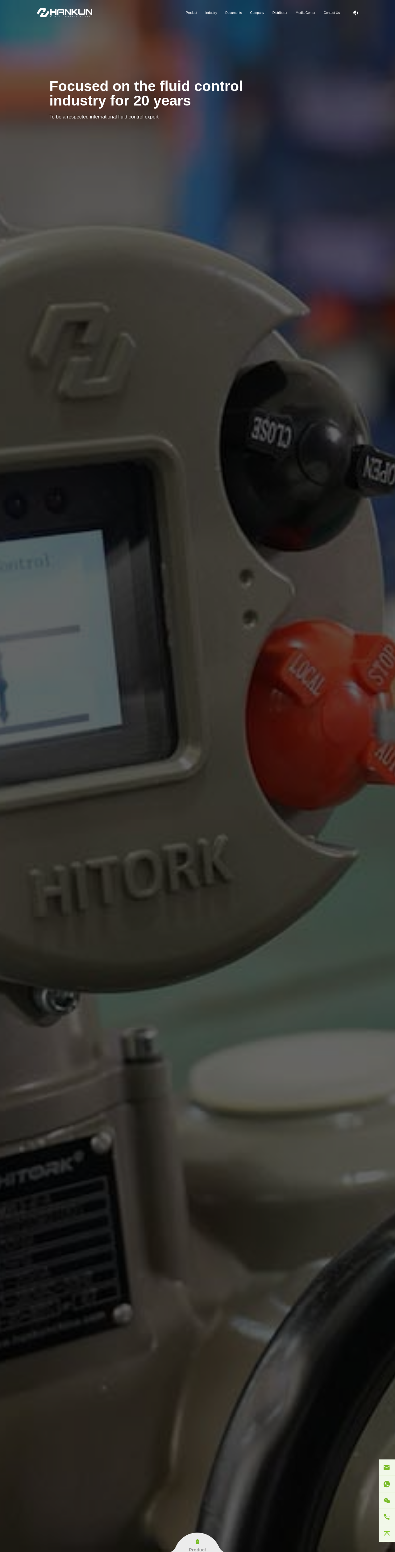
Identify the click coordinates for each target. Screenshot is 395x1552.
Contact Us (332, 12)
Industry (211, 12)
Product (191, 12)
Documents (233, 12)
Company (257, 12)
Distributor (280, 12)
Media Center (305, 12)
